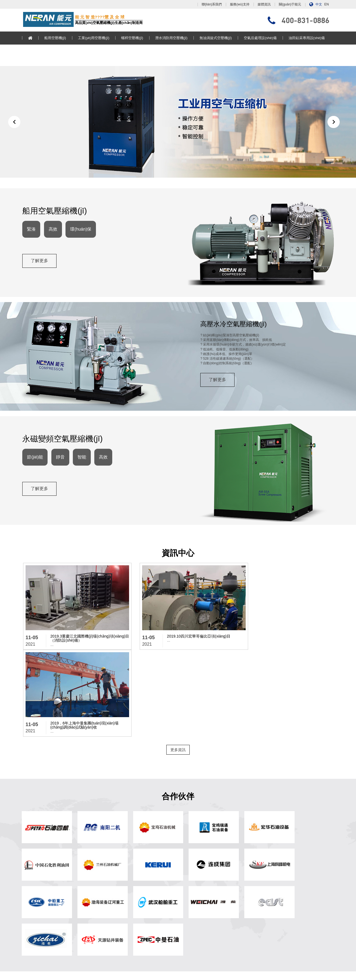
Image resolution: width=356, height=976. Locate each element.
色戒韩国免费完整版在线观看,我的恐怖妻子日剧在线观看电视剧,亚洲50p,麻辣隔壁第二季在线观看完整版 (76, 974)
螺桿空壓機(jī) (133, 38)
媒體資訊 (264, 4)
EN (326, 4)
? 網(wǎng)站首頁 (116, 879)
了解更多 (40, 267)
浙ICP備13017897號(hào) (229, 958)
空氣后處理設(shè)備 (261, 38)
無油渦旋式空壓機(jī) (217, 38)
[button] (14, 125)
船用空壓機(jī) (56, 38)
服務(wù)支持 (239, 4)
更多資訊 (178, 663)
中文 (319, 4)
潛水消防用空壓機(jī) (172, 38)
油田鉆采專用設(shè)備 (308, 38)
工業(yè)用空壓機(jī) (95, 38)
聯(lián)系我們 (212, 4)
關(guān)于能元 (290, 4)
